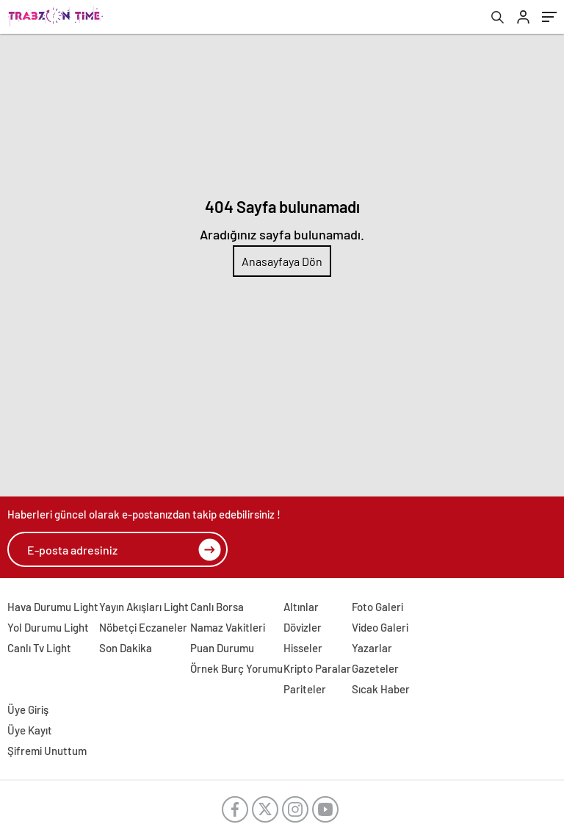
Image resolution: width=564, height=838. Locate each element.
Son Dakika (125, 647)
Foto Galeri (377, 606)
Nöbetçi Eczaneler (143, 627)
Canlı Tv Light (39, 647)
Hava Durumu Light (52, 606)
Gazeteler (375, 668)
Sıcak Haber (381, 689)
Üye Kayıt (29, 730)
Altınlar (301, 606)
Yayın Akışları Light (144, 606)
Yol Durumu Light (48, 627)
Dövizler (302, 627)
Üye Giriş (27, 709)
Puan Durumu (222, 647)
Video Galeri (380, 627)
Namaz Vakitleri (227, 627)
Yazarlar (372, 647)
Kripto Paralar (317, 668)
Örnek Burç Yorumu (236, 668)
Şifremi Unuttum (47, 750)
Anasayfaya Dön (282, 261)
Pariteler (304, 689)
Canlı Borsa (217, 606)
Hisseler (302, 647)
